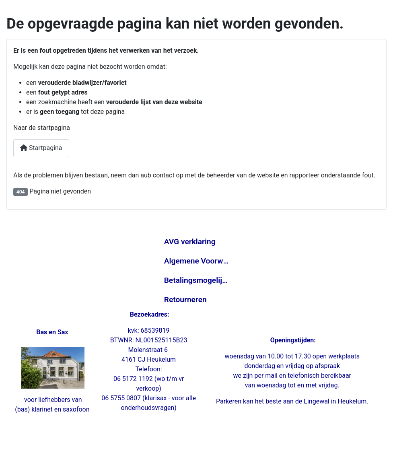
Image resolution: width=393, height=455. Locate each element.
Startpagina (41, 148)
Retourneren (185, 299)
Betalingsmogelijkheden (196, 280)
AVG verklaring (190, 241)
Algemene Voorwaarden (196, 261)
